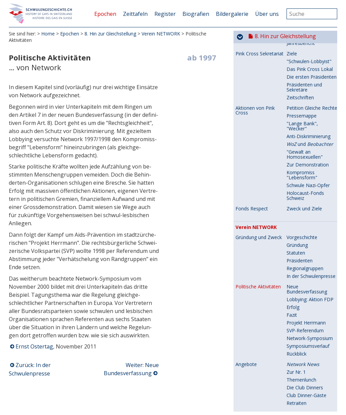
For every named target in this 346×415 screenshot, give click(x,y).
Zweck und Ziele (304, 114)
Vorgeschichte (302, 143)
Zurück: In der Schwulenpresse (30, 369)
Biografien (195, 14)
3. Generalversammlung (310, 322)
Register (165, 14)
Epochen (105, 14)
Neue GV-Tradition (307, 340)
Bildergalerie (232, 14)
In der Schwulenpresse (311, 182)
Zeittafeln (135, 14)
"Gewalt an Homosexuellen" (305, 60)
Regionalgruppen (305, 174)
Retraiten (296, 309)
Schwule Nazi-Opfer (308, 91)
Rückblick (296, 259)
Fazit (292, 220)
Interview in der (308, 404)
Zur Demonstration (308, 70)
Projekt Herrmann (306, 228)
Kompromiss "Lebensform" (302, 80)
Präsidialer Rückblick (308, 332)
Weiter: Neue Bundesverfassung (131, 369)
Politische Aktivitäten (258, 192)
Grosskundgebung (306, 378)
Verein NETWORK (161, 33)
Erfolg (293, 213)
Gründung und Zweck (259, 143)
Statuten (296, 158)
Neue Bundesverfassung (307, 195)
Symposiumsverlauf (308, 252)
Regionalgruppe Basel (310, 394)
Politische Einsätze (256, 371)
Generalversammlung (310, 386)
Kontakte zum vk (305, 360)
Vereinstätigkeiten (255, 319)
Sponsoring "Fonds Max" (307, 350)
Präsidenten (300, 166)
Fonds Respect (252, 114)
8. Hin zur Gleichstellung (110, 33)
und (310, 50)
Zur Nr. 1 (296, 278)
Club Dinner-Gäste (306, 301)
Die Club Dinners (305, 293)
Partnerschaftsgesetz (310, 371)
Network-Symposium (310, 244)
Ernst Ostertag (34, 346)
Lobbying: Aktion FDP (310, 205)
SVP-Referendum (305, 236)
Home (48, 33)
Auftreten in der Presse (261, 405)
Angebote (246, 270)
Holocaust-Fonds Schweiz (305, 101)
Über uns (267, 14)
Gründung (297, 151)
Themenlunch (301, 285)
